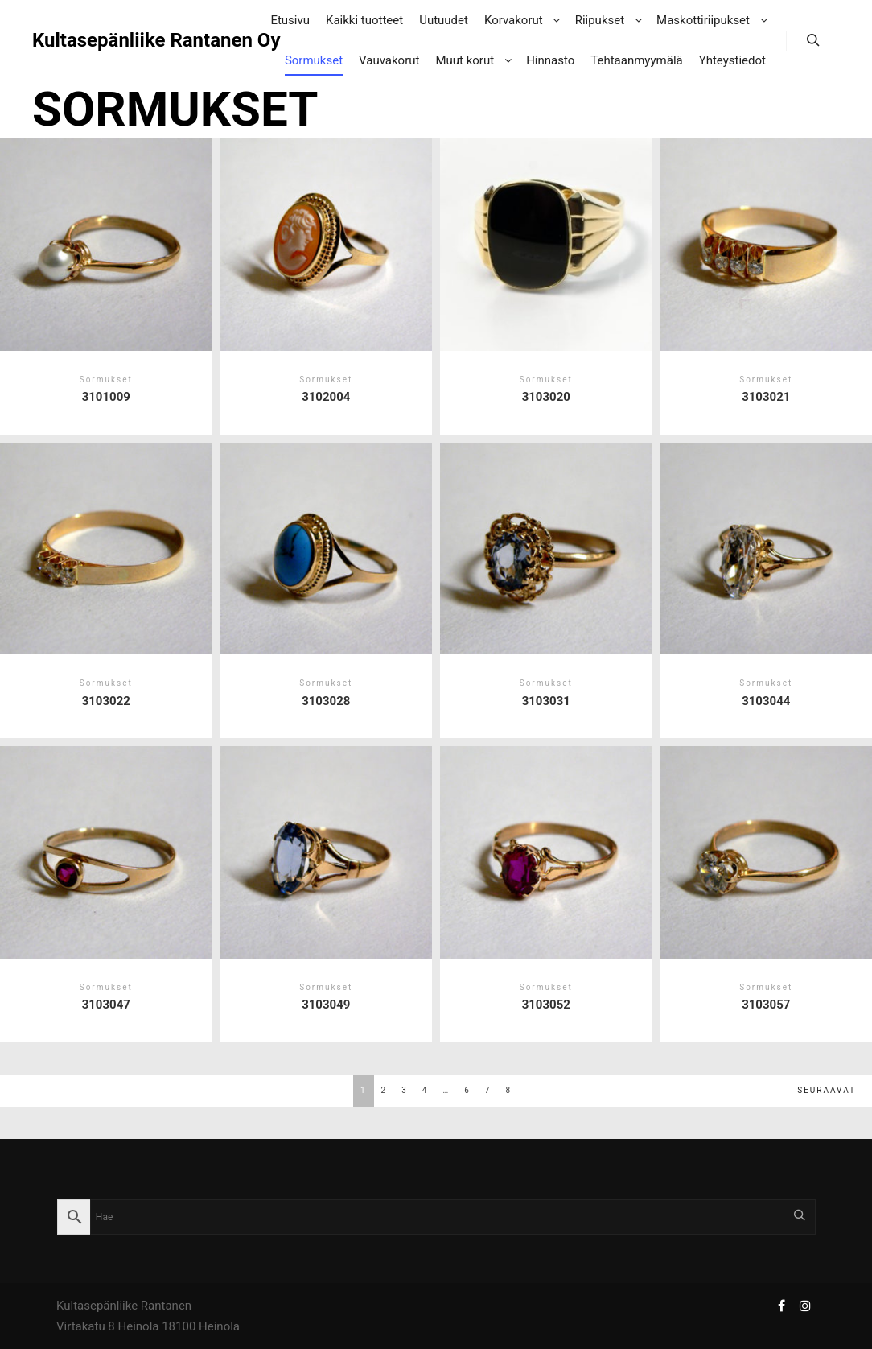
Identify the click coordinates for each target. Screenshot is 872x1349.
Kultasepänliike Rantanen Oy (112, 40)
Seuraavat (826, 1090)
